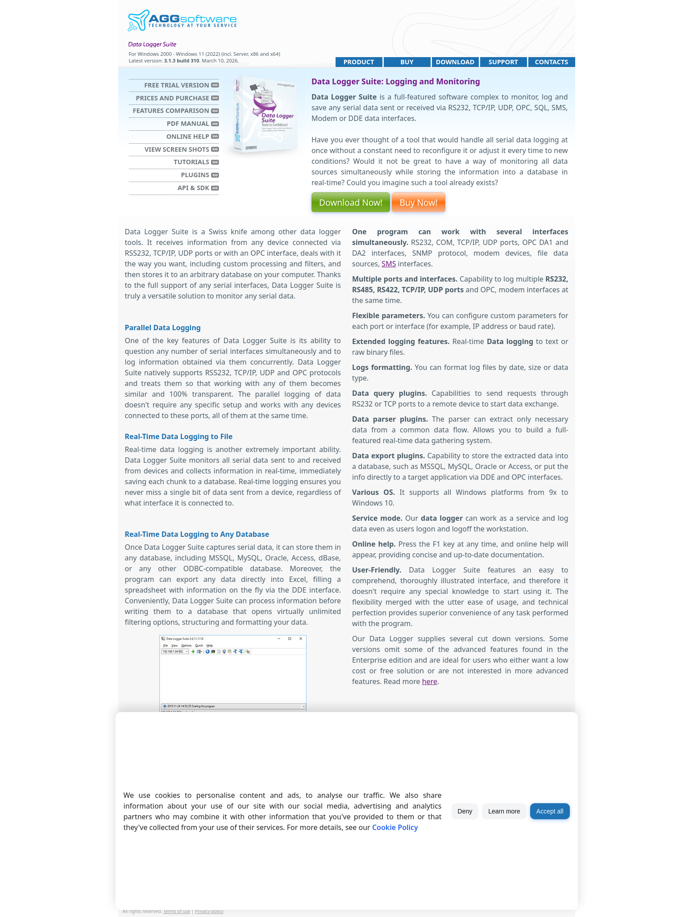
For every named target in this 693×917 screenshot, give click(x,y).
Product (359, 62)
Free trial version (176, 85)
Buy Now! (418, 202)
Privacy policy (209, 911)
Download (455, 62)
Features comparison (171, 110)
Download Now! (350, 202)
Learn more (504, 811)
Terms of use (177, 911)
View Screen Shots (177, 149)
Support (503, 62)
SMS (389, 264)
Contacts (551, 62)
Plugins (195, 174)
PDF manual (188, 123)
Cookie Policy (395, 827)
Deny (465, 811)
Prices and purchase (172, 98)
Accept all (550, 811)
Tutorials (191, 162)
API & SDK (193, 187)
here (429, 681)
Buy (406, 62)
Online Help (187, 136)
